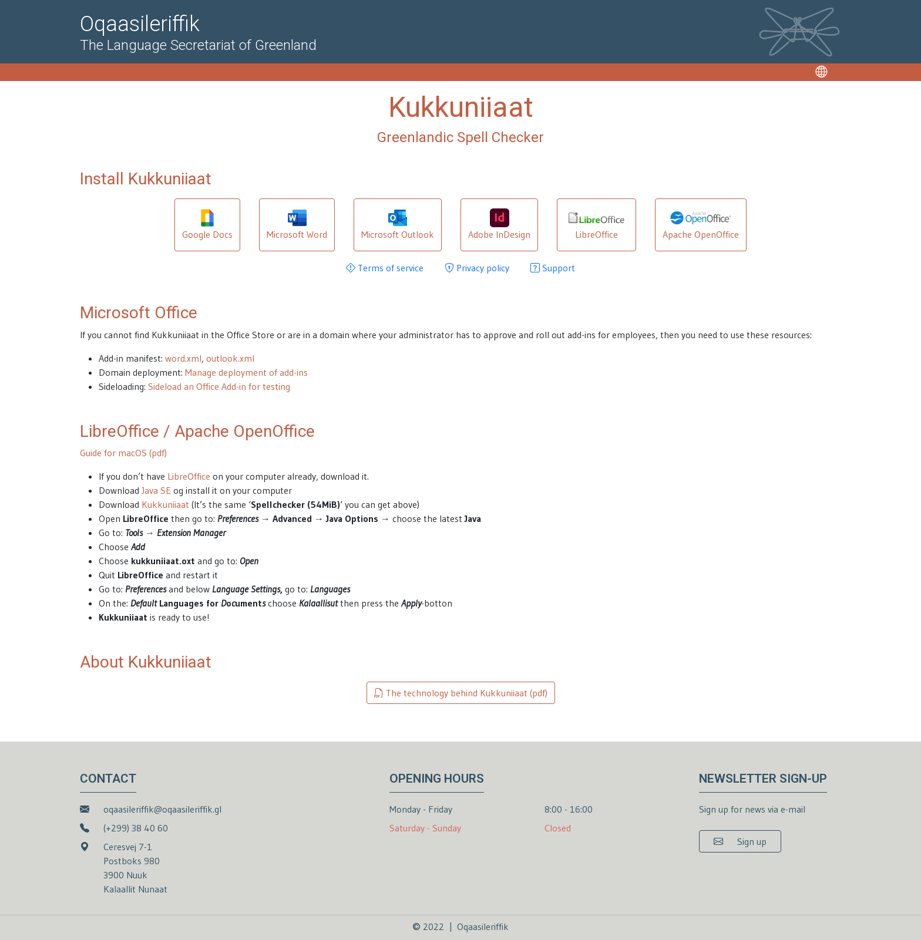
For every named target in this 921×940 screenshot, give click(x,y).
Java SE (156, 490)
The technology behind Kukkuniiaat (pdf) (460, 693)
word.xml (183, 358)
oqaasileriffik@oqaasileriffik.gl (162, 809)
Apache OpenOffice (701, 224)
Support (552, 268)
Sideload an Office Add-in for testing (219, 386)
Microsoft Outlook (397, 224)
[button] (740, 841)
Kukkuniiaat (165, 504)
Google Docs (207, 224)
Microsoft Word (297, 224)
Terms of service (384, 268)
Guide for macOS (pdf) (123, 453)
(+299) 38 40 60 (135, 828)
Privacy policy (477, 268)
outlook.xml (230, 358)
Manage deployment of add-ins (246, 372)
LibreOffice (596, 224)
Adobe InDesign (499, 224)
